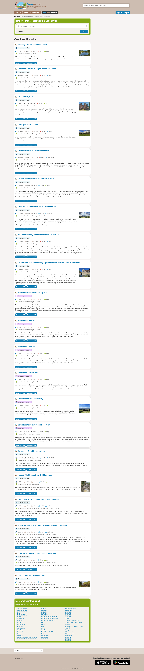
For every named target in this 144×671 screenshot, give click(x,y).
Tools (18, 13)
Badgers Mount (22, 611)
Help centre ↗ (35, 13)
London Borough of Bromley (49, 618)
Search (84, 31)
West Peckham (69, 634)
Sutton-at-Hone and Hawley (73, 622)
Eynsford (20, 626)
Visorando (17, 16)
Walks (26, 13)
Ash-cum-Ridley (22, 609)
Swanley (67, 624)
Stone (67, 618)
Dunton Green (21, 624)
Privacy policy (19, 658)
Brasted (19, 616)
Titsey (67, 630)
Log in (126, 13)
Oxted (43, 624)
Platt (42, 626)
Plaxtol (43, 628)
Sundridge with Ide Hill (72, 620)
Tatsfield (67, 628)
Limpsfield (44, 614)
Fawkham (20, 630)
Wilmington (68, 638)
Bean (18, 612)
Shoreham (68, 612)
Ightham (44, 609)
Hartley (19, 634)
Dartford (19, 622)
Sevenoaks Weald (70, 609)
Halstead (20, 632)
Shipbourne (68, 611)
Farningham (21, 628)
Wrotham (68, 639)
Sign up (119, 13)
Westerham (68, 636)
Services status (66, 669)
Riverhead (44, 630)
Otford (43, 622)
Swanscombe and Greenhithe (74, 626)
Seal (42, 634)
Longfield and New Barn (48, 620)
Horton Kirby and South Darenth (27, 638)
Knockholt (44, 612)
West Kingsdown (70, 632)
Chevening (20, 618)
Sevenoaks (44, 636)
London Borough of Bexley (49, 616)
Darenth (19, 620)
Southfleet (68, 614)
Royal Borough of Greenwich (49, 632)
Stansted (68, 616)
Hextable (20, 636)
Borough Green (22, 614)
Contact (17, 662)
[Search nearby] (86, 26)
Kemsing (44, 611)
